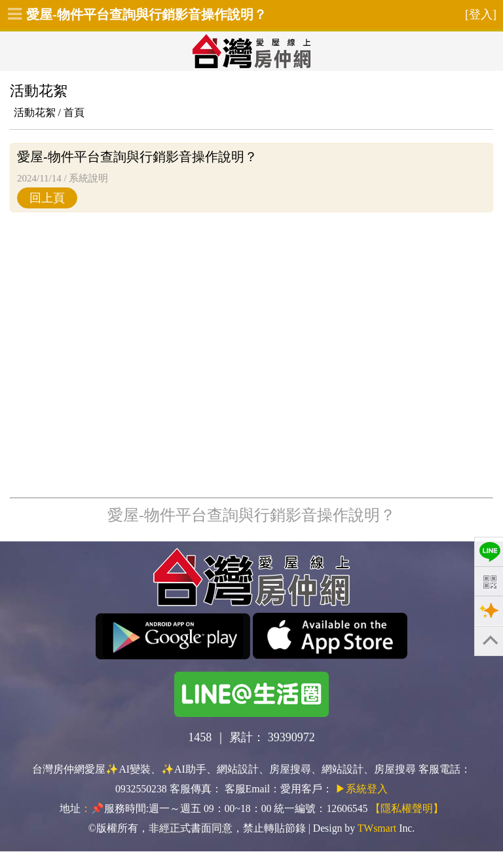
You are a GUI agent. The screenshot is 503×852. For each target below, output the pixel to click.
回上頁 (47, 197)
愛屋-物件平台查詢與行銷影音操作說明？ (146, 14)
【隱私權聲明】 (406, 808)
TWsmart (377, 828)
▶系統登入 (361, 788)
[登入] (480, 14)
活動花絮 (35, 112)
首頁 (74, 112)
